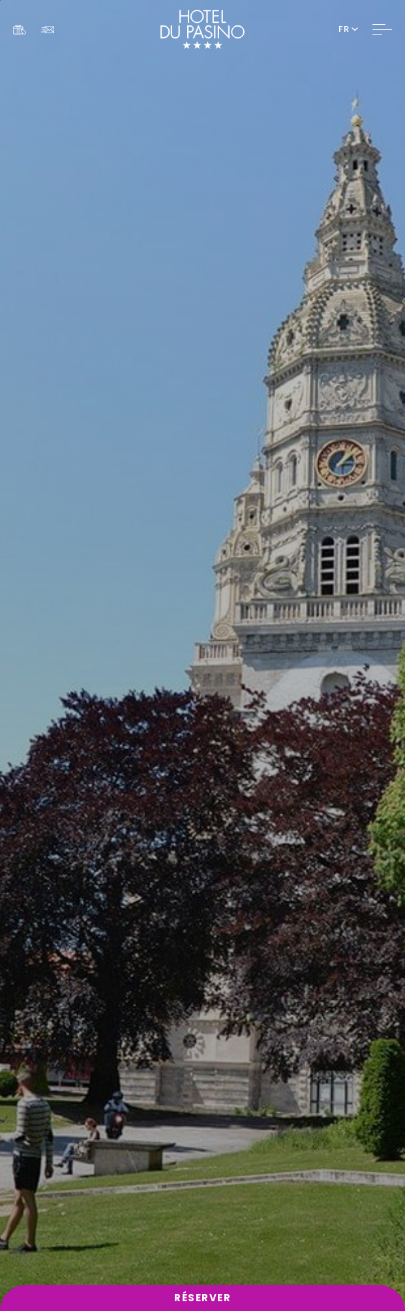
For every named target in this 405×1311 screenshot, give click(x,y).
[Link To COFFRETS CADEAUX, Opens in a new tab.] (19, 30)
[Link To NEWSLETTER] (47, 30)
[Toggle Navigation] (382, 29)
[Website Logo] (202, 29)
